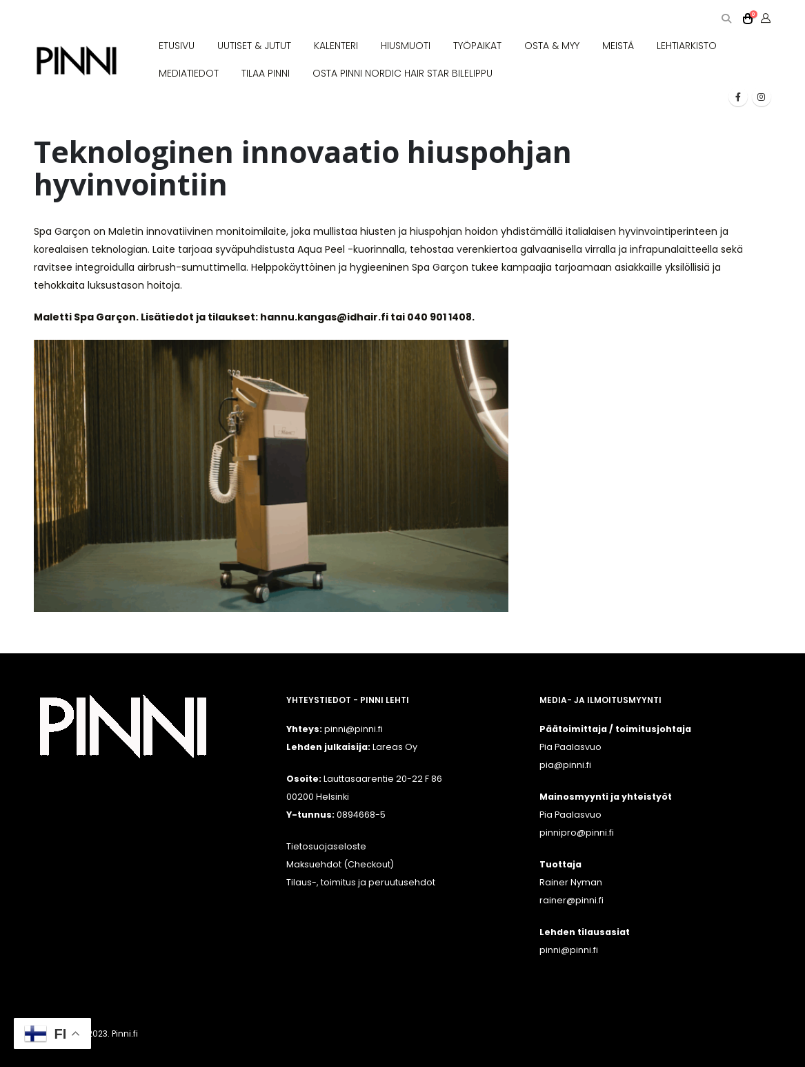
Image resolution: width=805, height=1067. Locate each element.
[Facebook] (738, 96)
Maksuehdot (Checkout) (340, 864)
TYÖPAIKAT (477, 45)
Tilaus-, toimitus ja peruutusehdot (360, 882)
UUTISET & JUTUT (254, 45)
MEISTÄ (618, 45)
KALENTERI (336, 45)
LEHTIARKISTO (687, 45)
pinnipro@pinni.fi (576, 832)
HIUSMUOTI (405, 45)
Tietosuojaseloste (326, 846)
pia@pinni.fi (565, 765)
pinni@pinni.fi (568, 950)
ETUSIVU (177, 45)
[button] (727, 19)
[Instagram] (761, 96)
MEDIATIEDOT (189, 73)
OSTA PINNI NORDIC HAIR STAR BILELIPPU (402, 73)
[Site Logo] (76, 61)
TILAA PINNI (265, 73)
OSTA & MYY (551, 45)
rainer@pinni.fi (571, 900)
